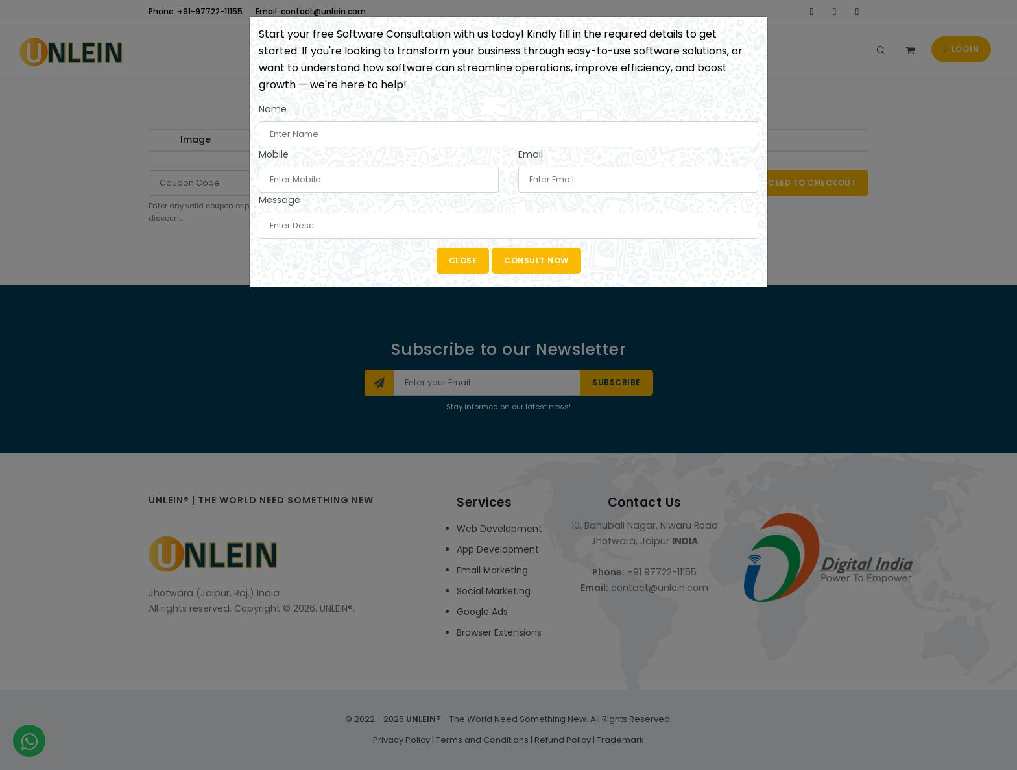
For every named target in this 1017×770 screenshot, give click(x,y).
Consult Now (536, 260)
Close (463, 260)
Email (530, 154)
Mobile (274, 154)
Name (273, 108)
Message (279, 199)
